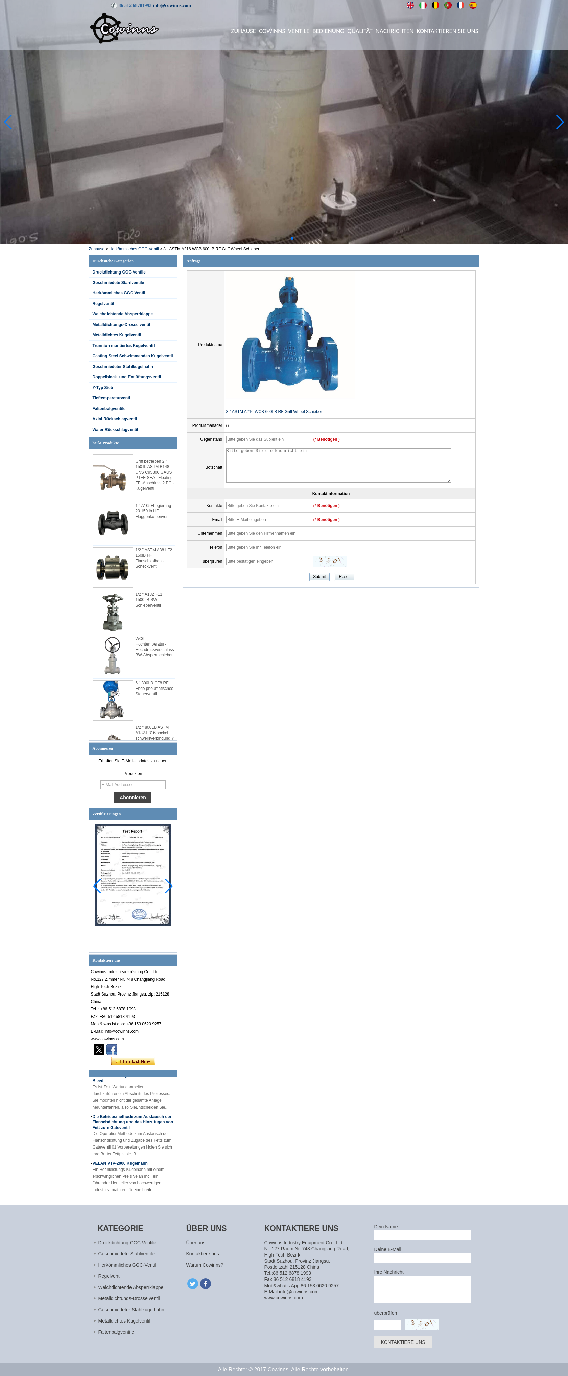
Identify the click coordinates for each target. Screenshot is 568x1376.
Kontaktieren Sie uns (447, 31)
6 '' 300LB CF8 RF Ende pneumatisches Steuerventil (154, 692)
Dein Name (386, 1226)
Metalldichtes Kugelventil (117, 335)
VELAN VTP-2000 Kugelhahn (120, 1167)
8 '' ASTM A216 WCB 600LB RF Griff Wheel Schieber (274, 411)
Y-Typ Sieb (103, 387)
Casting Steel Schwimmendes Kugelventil (133, 356)
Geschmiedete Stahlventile (118, 282)
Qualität (360, 31)
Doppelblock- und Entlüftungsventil (127, 377)
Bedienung (328, 31)
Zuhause (243, 31)
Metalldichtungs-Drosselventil (121, 324)
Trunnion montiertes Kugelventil (124, 345)
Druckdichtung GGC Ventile (119, 272)
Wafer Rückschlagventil (115, 429)
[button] (276, 238)
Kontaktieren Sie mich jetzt (133, 1061)
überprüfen (385, 1313)
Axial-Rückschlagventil (115, 419)
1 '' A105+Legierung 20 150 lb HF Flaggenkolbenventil (154, 515)
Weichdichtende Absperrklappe (123, 314)
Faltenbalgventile (109, 408)
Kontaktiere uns (202, 1254)
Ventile (299, 31)
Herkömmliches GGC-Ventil (134, 249)
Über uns (196, 1242)
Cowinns (272, 31)
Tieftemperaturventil (112, 398)
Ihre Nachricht (389, 1272)
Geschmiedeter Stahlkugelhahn (123, 366)
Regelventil (103, 303)
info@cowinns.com (172, 5)
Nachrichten (395, 31)
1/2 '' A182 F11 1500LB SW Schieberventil (149, 603)
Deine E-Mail (387, 1249)
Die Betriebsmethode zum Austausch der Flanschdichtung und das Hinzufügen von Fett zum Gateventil (133, 1126)
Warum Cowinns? (204, 1265)
